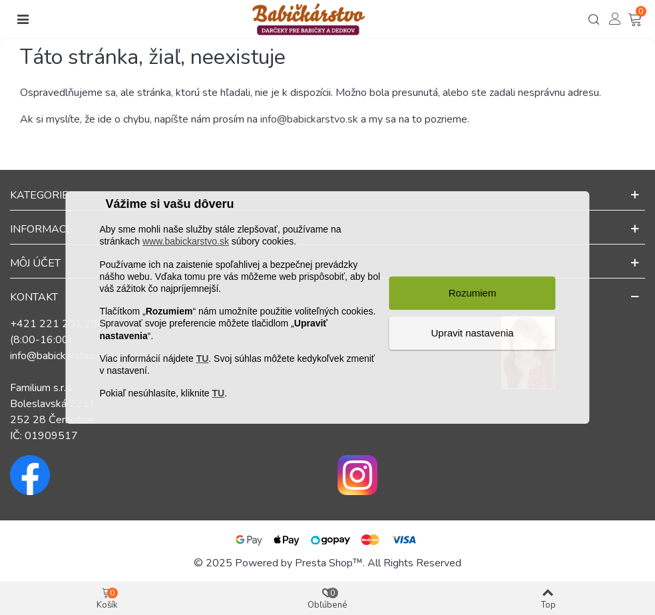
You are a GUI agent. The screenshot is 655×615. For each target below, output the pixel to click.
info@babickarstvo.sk (309, 119)
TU (202, 358)
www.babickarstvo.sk (185, 242)
